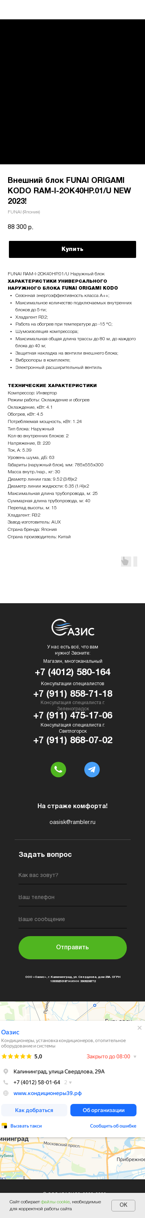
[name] (73, 877)
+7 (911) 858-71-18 (72, 694)
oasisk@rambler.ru (72, 822)
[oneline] (73, 921)
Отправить (72, 947)
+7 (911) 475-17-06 (72, 716)
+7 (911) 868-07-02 (72, 741)
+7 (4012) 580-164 (72, 673)
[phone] (73, 899)
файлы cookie (55, 1202)
